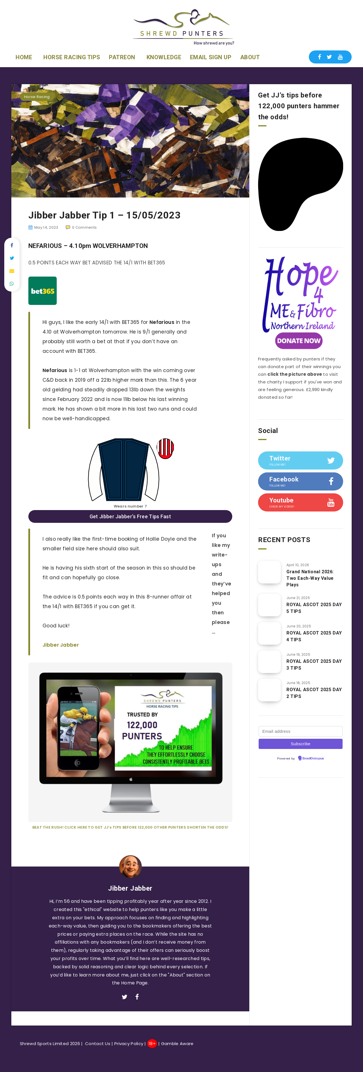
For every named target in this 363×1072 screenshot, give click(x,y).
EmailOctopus (313, 758)
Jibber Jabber (61, 645)
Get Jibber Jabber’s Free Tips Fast (130, 516)
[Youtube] (340, 57)
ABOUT (250, 57)
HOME (24, 57)
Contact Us (97, 1043)
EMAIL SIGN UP (211, 57)
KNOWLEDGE (164, 57)
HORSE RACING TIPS (71, 57)
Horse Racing (37, 96)
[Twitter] (329, 57)
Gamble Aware (178, 1043)
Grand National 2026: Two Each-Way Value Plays (310, 578)
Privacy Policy (128, 1043)
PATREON (122, 57)
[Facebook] (319, 57)
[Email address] (301, 731)
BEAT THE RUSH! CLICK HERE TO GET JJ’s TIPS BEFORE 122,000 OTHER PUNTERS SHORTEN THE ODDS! (130, 827)
